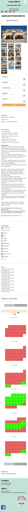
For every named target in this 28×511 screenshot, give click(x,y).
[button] (3, 34)
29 (15, 335)
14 (12, 329)
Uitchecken (5, 82)
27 (9, 335)
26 (6, 335)
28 (12, 335)
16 (18, 329)
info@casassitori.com (14, 8)
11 (24, 326)
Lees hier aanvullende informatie (8, 473)
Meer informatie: (5, 129)
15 (15, 329)
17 (21, 329)
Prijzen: (3, 267)
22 (15, 332)
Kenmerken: (4, 115)
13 (9, 329)
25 (24, 332)
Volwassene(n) (6, 87)
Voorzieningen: (5, 225)
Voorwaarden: (4, 471)
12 (6, 329)
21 (12, 332)
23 (18, 332)
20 (9, 332)
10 (21, 326)
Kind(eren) (5, 93)
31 (21, 335)
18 (24, 329)
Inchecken (4, 76)
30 (18, 335)
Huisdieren (5, 98)
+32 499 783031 (15, 10)
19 (6, 332)
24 (21, 332)
